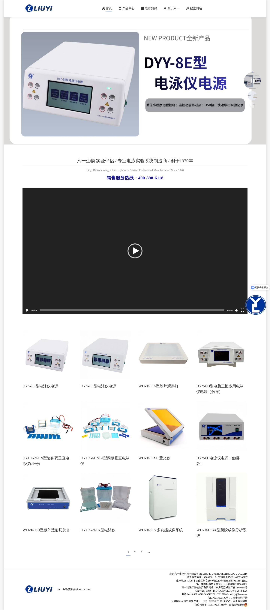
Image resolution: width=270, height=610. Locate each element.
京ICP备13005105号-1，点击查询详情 (228, 597)
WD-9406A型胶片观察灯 (158, 386)
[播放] (27, 310)
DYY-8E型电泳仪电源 (40, 386)
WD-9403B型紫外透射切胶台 (46, 530)
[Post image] (47, 354)
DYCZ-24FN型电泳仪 (98, 530)
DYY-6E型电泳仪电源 (98, 386)
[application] (135, 251)
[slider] (132, 310)
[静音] (236, 310)
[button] (135, 250)
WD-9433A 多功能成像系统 (160, 530)
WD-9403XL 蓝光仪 (154, 458)
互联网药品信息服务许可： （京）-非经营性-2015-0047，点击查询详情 (209, 601)
